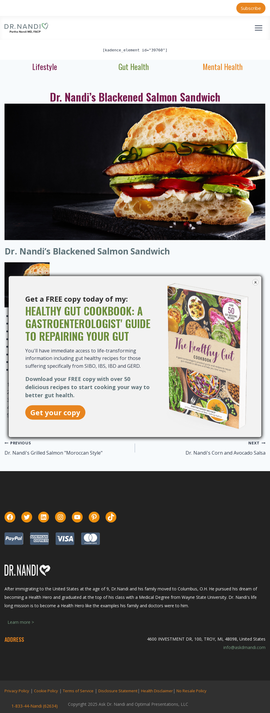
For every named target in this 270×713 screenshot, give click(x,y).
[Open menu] (258, 28)
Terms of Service (78, 690)
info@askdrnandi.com (244, 647)
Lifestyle (44, 66)
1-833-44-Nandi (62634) (34, 706)
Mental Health (223, 66)
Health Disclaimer (157, 690)
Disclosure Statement (117, 690)
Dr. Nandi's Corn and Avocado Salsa (225, 452)
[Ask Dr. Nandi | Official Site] (26, 28)
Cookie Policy (46, 690)
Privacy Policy (17, 690)
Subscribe (251, 8)
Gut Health (133, 66)
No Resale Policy (191, 690)
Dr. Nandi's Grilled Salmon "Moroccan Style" (54, 452)
